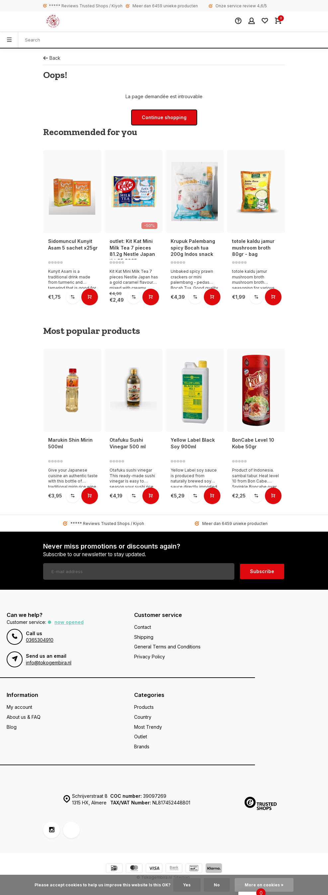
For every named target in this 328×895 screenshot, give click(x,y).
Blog (12, 727)
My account (19, 707)
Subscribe (262, 571)
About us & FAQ (24, 717)
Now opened (69, 622)
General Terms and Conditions (167, 646)
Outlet (140, 736)
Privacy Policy (149, 656)
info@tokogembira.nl (48, 662)
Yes (187, 884)
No (217, 884)
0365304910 (39, 640)
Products (144, 707)
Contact (142, 627)
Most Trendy (148, 727)
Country (142, 717)
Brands (141, 746)
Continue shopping (164, 117)
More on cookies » (264, 884)
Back (51, 58)
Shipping (143, 637)
